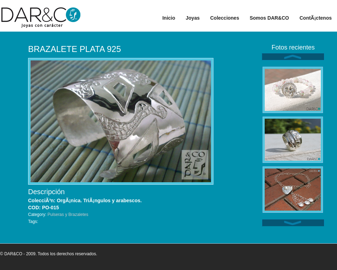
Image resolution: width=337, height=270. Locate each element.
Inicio (168, 18)
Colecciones (224, 18)
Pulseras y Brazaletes (67, 214)
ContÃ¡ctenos (315, 18)
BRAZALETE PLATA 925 (74, 49)
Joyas (193, 18)
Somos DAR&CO (269, 18)
